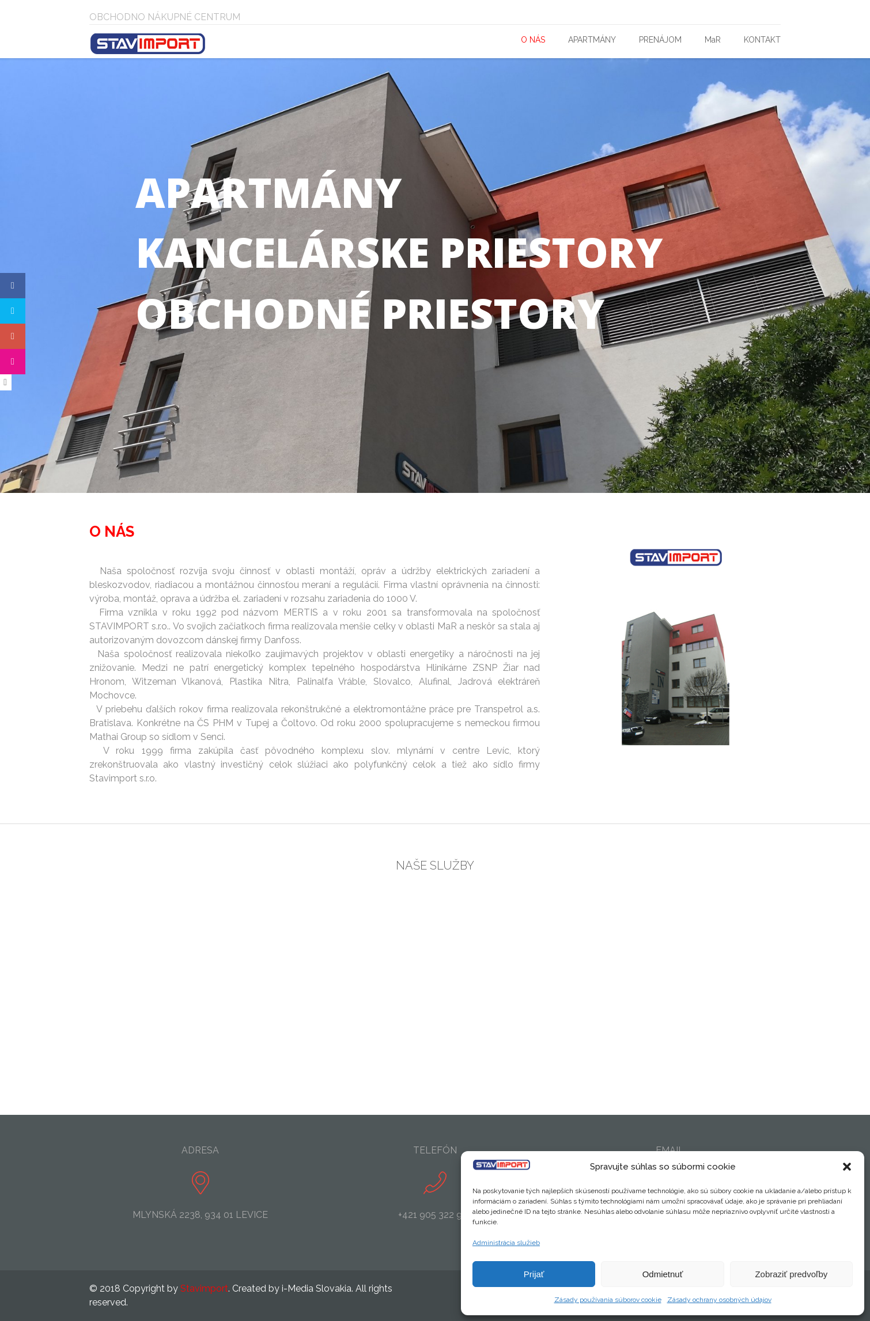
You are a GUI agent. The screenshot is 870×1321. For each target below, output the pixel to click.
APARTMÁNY (592, 39)
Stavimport (204, 1288)
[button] (847, 1166)
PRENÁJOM (660, 39)
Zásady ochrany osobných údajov (719, 1300)
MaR (713, 39)
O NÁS (533, 39)
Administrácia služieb (506, 1243)
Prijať (534, 1274)
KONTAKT (762, 39)
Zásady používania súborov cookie (607, 1300)
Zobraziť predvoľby (791, 1274)
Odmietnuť (662, 1274)
